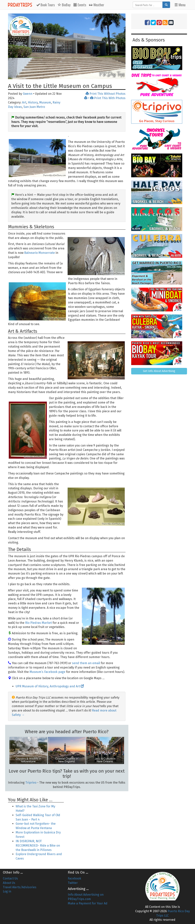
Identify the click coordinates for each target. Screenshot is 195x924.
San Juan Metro (34, 107)
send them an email (86, 663)
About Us (9, 883)
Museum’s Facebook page (47, 672)
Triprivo (30, 782)
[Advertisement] (97, 817)
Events (80, 4)
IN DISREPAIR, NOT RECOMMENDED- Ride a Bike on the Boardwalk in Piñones (38, 845)
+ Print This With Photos (104, 98)
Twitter (73, 883)
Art (24, 102)
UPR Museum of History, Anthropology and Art (50, 686)
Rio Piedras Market (38, 623)
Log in (7, 891)
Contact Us (10, 878)
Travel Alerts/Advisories (19, 887)
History (33, 102)
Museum (45, 102)
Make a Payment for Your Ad (87, 903)
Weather (96, 4)
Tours (45, 4)
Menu (179, 4)
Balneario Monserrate (39, 253)
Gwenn (27, 94)
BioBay (64, 4)
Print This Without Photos (105, 94)
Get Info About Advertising (159, 371)
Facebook (74, 878)
